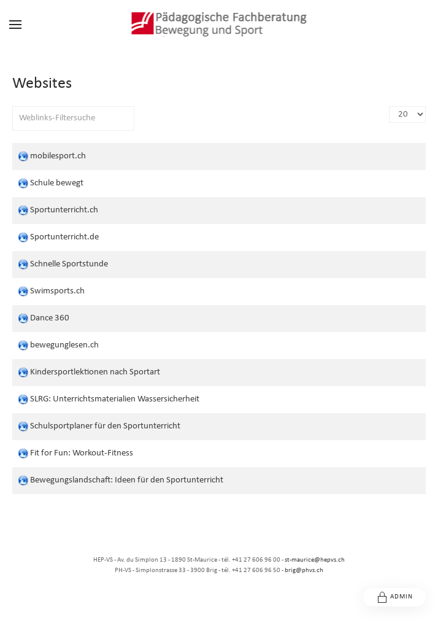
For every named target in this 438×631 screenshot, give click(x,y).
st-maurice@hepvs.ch (315, 560)
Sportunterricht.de (64, 237)
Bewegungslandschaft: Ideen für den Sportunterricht (126, 480)
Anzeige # (389, 106)
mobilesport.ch (58, 156)
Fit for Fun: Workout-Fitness (81, 453)
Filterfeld (12, 106)
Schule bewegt (56, 183)
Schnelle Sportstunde (69, 264)
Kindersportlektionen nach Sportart (95, 372)
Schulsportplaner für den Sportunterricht (105, 426)
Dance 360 (49, 318)
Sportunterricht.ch (64, 210)
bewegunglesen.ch (64, 345)
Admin (394, 597)
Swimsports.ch (57, 291)
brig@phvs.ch (304, 570)
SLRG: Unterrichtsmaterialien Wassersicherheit (114, 399)
